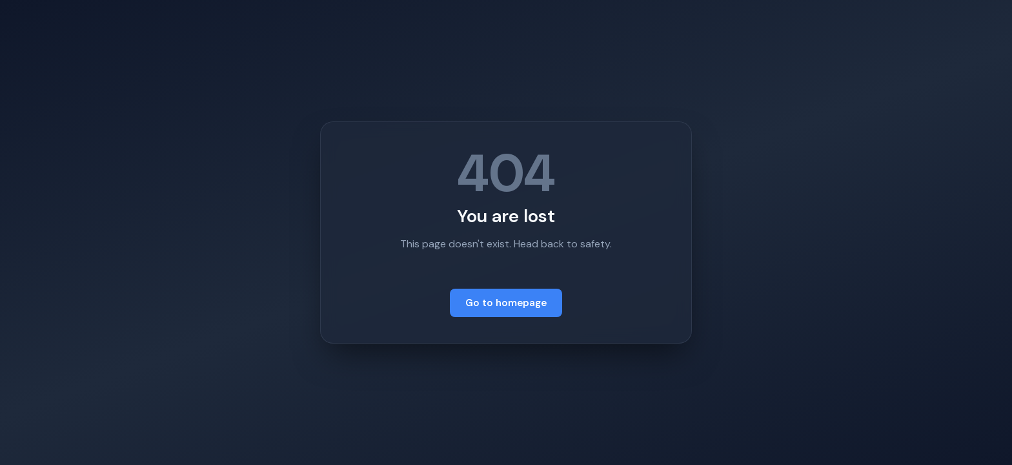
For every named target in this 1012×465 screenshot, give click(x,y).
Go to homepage (506, 302)
